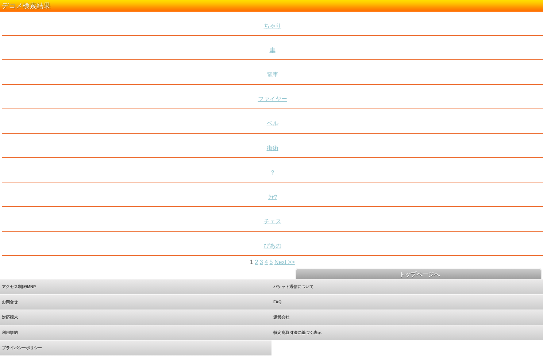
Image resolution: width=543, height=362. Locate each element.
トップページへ (418, 274)
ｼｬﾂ (272, 197)
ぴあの (272, 246)
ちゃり (272, 26)
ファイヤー (272, 99)
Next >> (284, 262)
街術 (272, 148)
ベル (272, 123)
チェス (272, 221)
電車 (272, 74)
